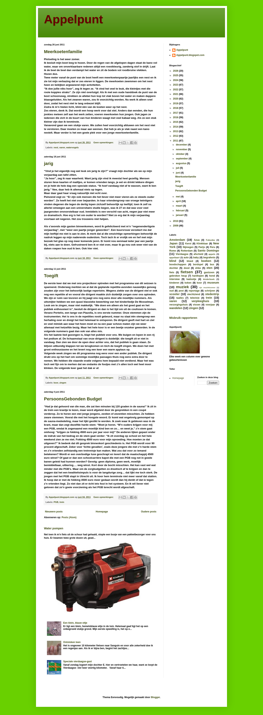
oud (171, 290)
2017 (176, 112)
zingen (62, 382)
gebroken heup (178, 275)
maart (179, 205)
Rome (172, 250)
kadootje (191, 279)
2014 (176, 126)
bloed (190, 261)
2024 (176, 80)
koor (56, 382)
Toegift (51, 275)
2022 (176, 89)
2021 (176, 94)
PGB (56, 502)
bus (212, 264)
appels (211, 254)
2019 (176, 103)
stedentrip (212, 294)
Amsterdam (177, 239)
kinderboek (209, 279)
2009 (176, 225)
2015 (176, 122)
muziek (182, 287)
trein (61, 502)
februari (180, 210)
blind (172, 260)
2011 (176, 140)
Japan (173, 243)
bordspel (198, 264)
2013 (176, 131)
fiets (171, 272)
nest (56, 147)
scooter (174, 294)
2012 (176, 136)
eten (209, 267)
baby (196, 257)
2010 (176, 221)
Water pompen (53, 528)
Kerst (188, 243)
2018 (176, 108)
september (182, 158)
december (182, 144)
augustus (181, 163)
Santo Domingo (208, 250)
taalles (180, 298)
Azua (197, 240)
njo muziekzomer (207, 287)
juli (178, 168)
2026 (176, 70)
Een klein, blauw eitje (75, 622)
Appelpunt (73, 19)
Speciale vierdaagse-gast (77, 661)
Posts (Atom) (69, 517)
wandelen (175, 308)
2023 (176, 84)
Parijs (201, 247)
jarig (48, 163)
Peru (212, 247)
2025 (176, 75)
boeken (206, 260)
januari (180, 215)
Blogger (155, 697)
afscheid (198, 254)
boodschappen (177, 264)
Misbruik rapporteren (183, 317)
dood (186, 268)
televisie (194, 298)
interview (174, 279)
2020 (176, 98)
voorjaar (210, 304)
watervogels (72, 147)
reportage (194, 290)
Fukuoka (210, 240)
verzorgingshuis (178, 304)
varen (62, 147)
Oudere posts (148, 511)
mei (178, 196)
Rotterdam (187, 250)
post (181, 290)
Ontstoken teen (72, 642)
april (179, 201)
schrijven (210, 290)
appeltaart (174, 257)
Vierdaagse (182, 254)
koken (188, 282)
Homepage (102, 511)
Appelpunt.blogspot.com (190, 55)
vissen (196, 304)
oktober (180, 154)
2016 (176, 117)
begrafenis (209, 257)
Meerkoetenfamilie (63, 51)
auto (186, 257)
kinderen (174, 282)
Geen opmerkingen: (104, 142)
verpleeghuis (200, 301)
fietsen (187, 272)
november (182, 149)
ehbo (198, 268)
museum (213, 282)
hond (212, 275)
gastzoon (209, 272)
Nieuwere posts (54, 511)
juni (178, 172)
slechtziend (193, 294)
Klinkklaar (202, 243)
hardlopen (198, 275)
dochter (173, 268)
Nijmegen (188, 247)
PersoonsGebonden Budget (73, 398)
